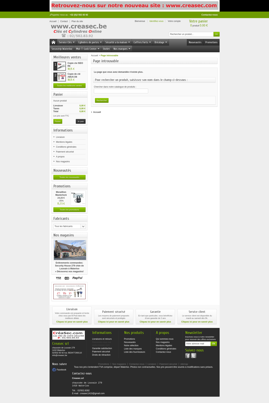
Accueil (94, 55)
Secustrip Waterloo (62, 48)
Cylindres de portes (90, 42)
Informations (63, 130)
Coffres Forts (142, 42)
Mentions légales (64, 142)
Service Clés (67, 42)
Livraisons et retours (102, 339)
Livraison (60, 137)
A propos (60, 156)
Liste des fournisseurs (134, 352)
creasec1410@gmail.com (92, 393)
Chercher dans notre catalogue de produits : (115, 87)
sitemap (184, 364)
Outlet (106, 48)
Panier (58, 94)
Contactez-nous (210, 15)
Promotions (211, 42)
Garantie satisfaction (102, 348)
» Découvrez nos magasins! (69, 271)
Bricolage (161, 42)
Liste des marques (133, 348)
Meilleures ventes (67, 57)
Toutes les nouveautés (69, 177)
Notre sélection (131, 345)
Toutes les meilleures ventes (69, 85)
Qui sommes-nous (164, 339)
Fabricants (61, 218)
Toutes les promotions (69, 210)
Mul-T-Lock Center (88, 48)
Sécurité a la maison (117, 42)
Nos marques (122, 48)
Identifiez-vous (156, 21)
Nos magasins (63, 161)
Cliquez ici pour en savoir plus (72, 322)
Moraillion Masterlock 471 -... (61, 195)
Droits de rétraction (101, 355)
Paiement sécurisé (65, 151)
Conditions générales (66, 147)
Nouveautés (195, 42)
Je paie (80, 121)
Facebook (61, 369)
